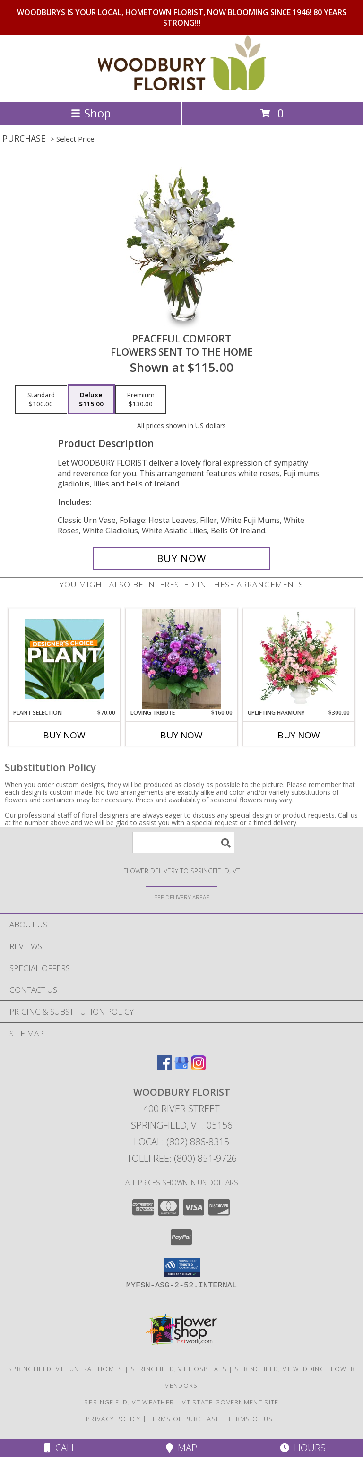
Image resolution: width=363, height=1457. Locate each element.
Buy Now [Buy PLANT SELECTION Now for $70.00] (64, 735)
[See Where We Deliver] (181, 896)
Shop (91, 113)
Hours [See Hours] (303, 1447)
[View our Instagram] (198, 1067)
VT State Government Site (230, 1402)
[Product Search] (183, 842)
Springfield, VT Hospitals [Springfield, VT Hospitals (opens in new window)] (179, 1369)
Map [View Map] (181, 1447)
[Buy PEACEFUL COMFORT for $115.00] (181, 558)
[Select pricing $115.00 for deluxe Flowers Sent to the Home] (91, 399)
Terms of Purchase (184, 1418)
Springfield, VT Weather (129, 1402)
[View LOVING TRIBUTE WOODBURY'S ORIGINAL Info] (181, 658)
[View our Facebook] (164, 1067)
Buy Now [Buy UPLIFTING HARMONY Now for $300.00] (298, 735)
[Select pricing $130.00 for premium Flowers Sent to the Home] (140, 399)
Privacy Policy (113, 1418)
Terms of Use (252, 1418)
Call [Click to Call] (60, 1447)
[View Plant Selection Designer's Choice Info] (64, 659)
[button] (182, 1267)
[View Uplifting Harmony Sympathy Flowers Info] (298, 659)
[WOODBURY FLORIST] (182, 87)
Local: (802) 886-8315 (181, 1141)
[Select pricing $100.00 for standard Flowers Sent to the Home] (41, 399)
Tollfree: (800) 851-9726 (182, 1158)
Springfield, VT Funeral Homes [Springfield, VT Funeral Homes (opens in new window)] (65, 1369)
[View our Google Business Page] (181, 1067)
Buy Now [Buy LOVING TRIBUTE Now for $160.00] (181, 735)
